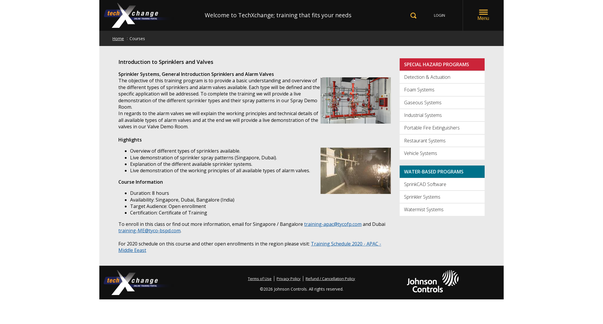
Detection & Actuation (427, 77)
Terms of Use (260, 278)
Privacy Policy (289, 278)
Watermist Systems (424, 209)
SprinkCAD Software (425, 184)
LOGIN (439, 15)
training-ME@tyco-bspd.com (149, 230)
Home (118, 38)
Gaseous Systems (423, 102)
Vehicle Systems (420, 153)
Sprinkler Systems (422, 197)
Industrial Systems (423, 115)
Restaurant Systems (425, 140)
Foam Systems (419, 89)
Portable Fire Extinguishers (432, 128)
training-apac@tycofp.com (333, 224)
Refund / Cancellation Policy (330, 278)
